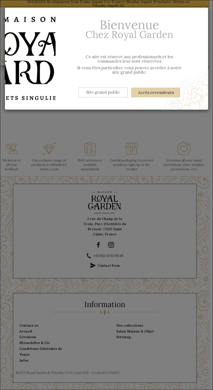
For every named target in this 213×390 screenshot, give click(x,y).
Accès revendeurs (156, 92)
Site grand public (103, 92)
